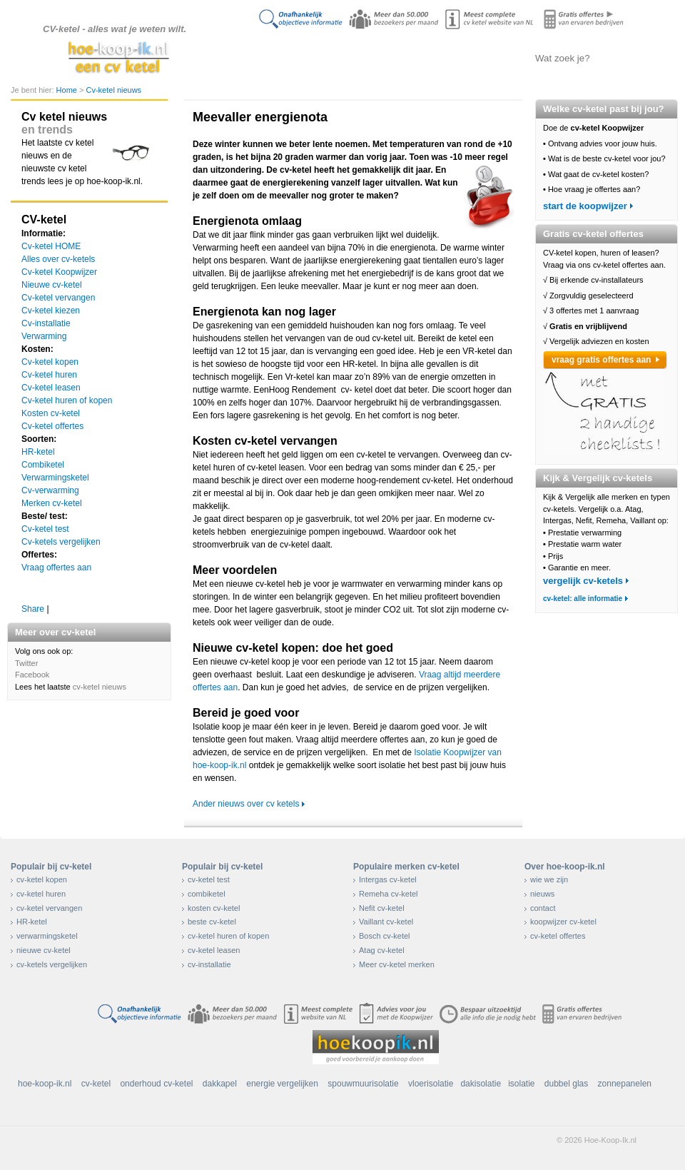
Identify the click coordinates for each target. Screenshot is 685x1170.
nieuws (542, 893)
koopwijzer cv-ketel (563, 921)
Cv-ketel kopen (49, 362)
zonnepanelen (624, 1084)
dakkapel (220, 1084)
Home (67, 90)
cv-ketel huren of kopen (228, 936)
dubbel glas (566, 1084)
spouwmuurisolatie (363, 1084)
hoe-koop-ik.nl (44, 1084)
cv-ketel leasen (214, 950)
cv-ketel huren (41, 893)
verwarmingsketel (47, 936)
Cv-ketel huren (49, 375)
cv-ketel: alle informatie (582, 598)
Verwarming (43, 336)
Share (32, 609)
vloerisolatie (430, 1084)
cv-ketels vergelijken (51, 964)
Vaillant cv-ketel (386, 921)
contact (542, 908)
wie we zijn (549, 879)
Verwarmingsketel (55, 478)
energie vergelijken (282, 1084)
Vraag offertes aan (56, 568)
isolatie (521, 1084)
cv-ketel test (209, 879)
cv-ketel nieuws (99, 686)
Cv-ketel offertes (52, 426)
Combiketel (42, 465)
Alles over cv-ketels (339, 58)
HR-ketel (38, 452)
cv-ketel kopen (41, 879)
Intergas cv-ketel (388, 879)
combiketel (206, 893)
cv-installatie (209, 964)
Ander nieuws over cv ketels (246, 804)
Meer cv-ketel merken (397, 964)
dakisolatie (480, 1084)
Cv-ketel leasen (51, 388)
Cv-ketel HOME (51, 246)
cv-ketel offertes (557, 936)
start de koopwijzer (585, 206)
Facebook (32, 674)
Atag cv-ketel (382, 950)
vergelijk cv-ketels (583, 580)
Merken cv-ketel (51, 503)
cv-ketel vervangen (49, 908)
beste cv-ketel (212, 921)
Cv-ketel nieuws (113, 90)
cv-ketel (96, 1084)
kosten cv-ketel (214, 908)
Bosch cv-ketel (384, 936)
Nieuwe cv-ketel (51, 285)
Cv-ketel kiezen (50, 311)
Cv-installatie (46, 323)
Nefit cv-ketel (382, 908)
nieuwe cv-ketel (43, 950)
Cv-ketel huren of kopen (66, 400)
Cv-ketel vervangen (58, 298)
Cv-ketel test (45, 529)
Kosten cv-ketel (50, 413)
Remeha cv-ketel (388, 893)
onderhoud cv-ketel (156, 1084)
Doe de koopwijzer (267, 58)
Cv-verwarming (50, 490)
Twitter (26, 663)
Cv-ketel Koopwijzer (59, 272)
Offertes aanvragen (481, 58)
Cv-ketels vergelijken (411, 58)
